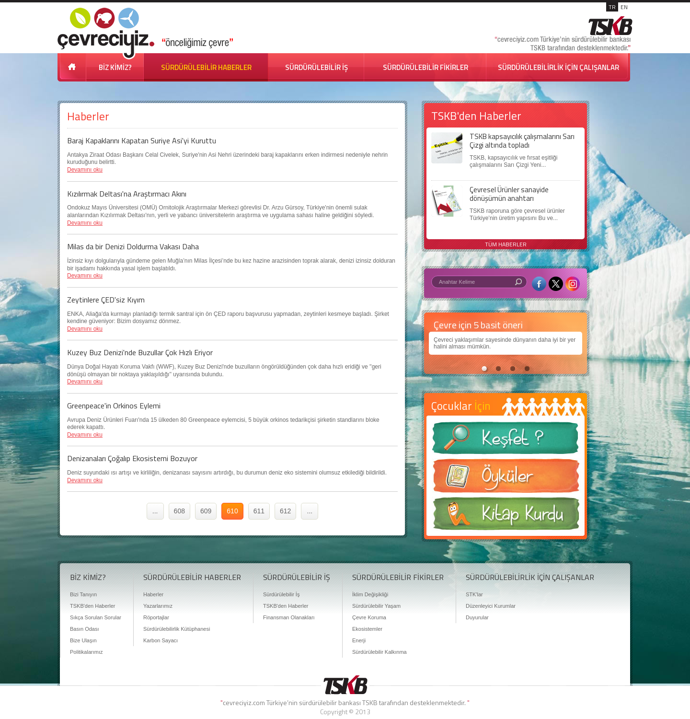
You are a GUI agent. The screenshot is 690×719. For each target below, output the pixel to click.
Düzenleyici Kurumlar (491, 606)
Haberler (153, 594)
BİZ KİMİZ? (115, 67)
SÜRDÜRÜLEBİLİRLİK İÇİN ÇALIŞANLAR (558, 67)
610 (232, 511)
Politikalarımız (86, 652)
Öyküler (505, 479)
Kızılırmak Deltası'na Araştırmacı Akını (126, 193)
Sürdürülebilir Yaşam (376, 606)
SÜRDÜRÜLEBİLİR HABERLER (206, 67)
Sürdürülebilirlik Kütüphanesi (176, 629)
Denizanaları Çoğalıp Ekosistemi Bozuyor (132, 458)
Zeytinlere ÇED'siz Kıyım (106, 299)
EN (624, 7)
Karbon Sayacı (160, 640)
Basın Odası (84, 629)
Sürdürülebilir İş (281, 594)
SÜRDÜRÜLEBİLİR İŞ (316, 67)
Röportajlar (156, 617)
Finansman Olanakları (289, 617)
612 (285, 511)
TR (612, 7)
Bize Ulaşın (83, 640)
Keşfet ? (505, 440)
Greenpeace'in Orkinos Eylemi (114, 405)
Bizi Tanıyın (83, 594)
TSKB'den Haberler (92, 606)
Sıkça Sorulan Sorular (95, 617)
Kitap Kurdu (505, 516)
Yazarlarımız (157, 606)
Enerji (359, 640)
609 (205, 511)
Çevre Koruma (369, 617)
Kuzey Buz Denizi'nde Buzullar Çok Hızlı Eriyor (140, 352)
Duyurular (477, 617)
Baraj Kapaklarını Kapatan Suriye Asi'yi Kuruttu (141, 140)
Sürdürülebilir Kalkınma (379, 652)
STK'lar (474, 594)
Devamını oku (85, 169)
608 (179, 511)
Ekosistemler (367, 629)
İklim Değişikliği (370, 594)
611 (258, 511)
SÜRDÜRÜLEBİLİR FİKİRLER (425, 67)
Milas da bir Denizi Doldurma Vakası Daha (133, 246)
